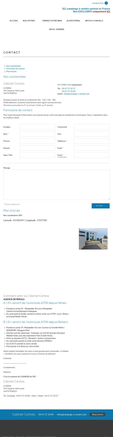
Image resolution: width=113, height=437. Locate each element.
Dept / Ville (7, 147)
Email (60, 140)
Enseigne (6, 119)
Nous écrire (97, 406)
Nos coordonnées (13, 58)
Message (6, 160)
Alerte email (64, 21)
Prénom (6, 133)
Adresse (6, 140)
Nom (6, 126)
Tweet (107, 429)
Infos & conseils (83, 21)
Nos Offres (24, 21)
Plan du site (20, 429)
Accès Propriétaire (49, 429)
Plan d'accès (11, 63)
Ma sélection (100, 3)
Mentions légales (8, 429)
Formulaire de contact (15, 61)
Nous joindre (102, 21)
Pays (59, 126)
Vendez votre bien (44, 21)
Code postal (62, 119)
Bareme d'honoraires (33, 429)
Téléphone (62, 133)
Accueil (9, 21)
